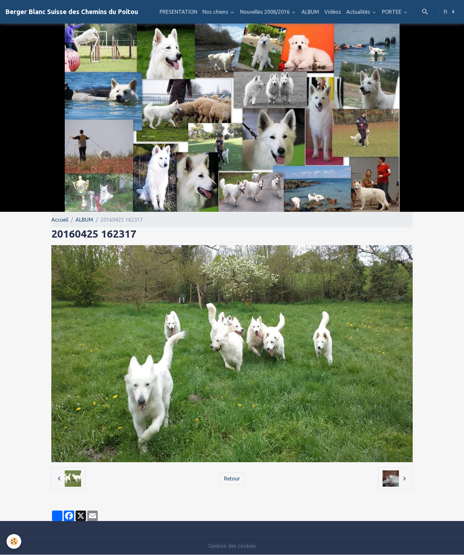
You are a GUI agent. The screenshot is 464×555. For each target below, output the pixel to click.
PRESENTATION (178, 12)
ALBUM (310, 12)
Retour (232, 478)
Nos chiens (216, 12)
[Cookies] (14, 541)
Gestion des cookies (232, 546)
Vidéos (332, 12)
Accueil (59, 220)
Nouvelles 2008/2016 (265, 12)
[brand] (71, 12)
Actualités (358, 12)
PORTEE (392, 12)
